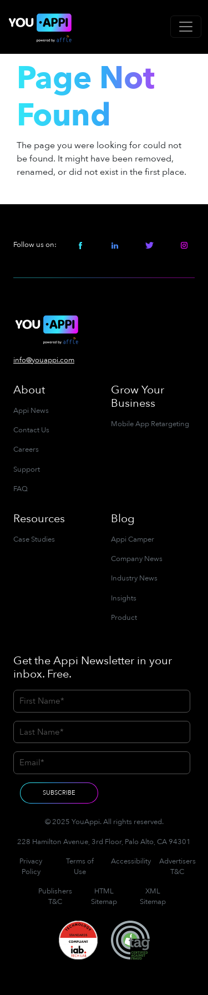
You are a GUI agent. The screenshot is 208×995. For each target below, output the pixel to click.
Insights (123, 598)
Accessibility (131, 861)
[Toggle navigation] (185, 27)
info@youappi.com (43, 360)
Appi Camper (132, 539)
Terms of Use (80, 866)
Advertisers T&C (177, 866)
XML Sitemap (153, 896)
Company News (137, 559)
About (29, 389)
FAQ (20, 489)
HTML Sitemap (104, 896)
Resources (39, 518)
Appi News (31, 411)
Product (124, 618)
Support (26, 469)
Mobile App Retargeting (150, 424)
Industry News (134, 578)
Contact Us (31, 430)
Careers (26, 449)
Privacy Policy (30, 866)
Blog (123, 518)
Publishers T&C (55, 896)
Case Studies (34, 539)
